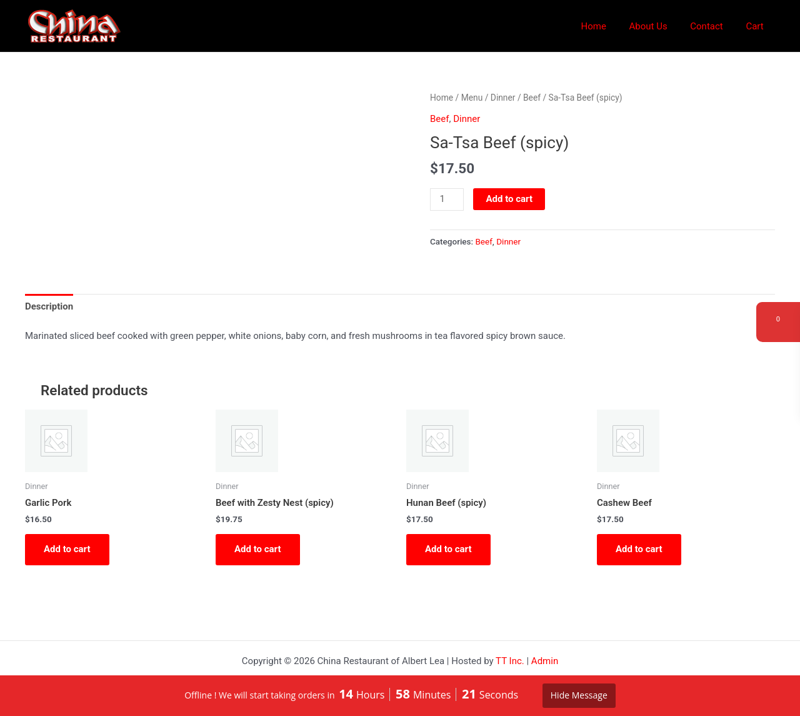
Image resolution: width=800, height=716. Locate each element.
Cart (757, 26)
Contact (712, 26)
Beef (532, 98)
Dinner (503, 98)
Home (608, 26)
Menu (472, 98)
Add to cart (509, 198)
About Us (658, 26)
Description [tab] (49, 306)
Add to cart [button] (67, 549)
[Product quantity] (447, 199)
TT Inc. (510, 661)
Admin (544, 661)
